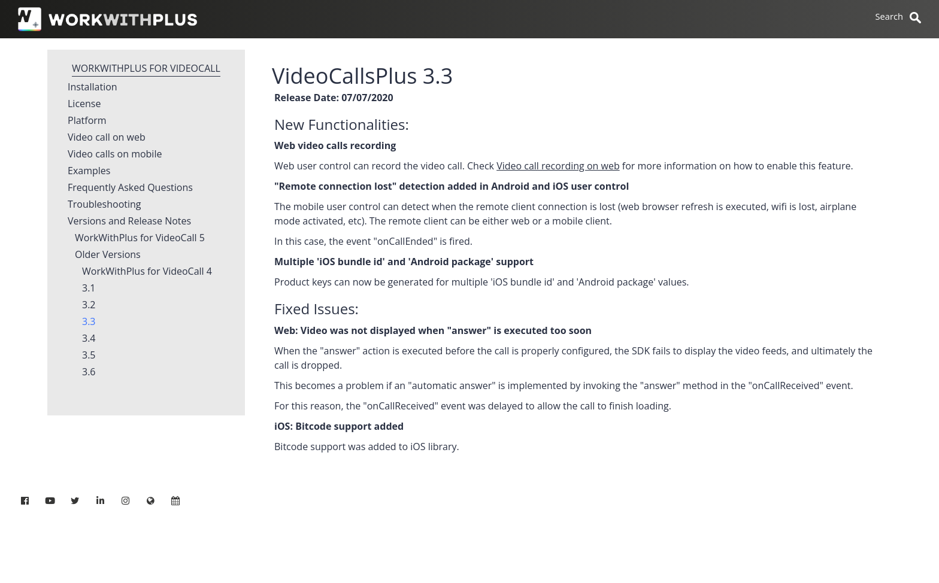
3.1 (89, 288)
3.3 (89, 322)
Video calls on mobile (115, 154)
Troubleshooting (104, 205)
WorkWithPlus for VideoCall (146, 68)
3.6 (89, 372)
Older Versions (108, 255)
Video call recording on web (558, 165)
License (84, 104)
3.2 (89, 305)
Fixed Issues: (316, 308)
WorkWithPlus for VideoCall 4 (147, 272)
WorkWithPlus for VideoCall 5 (140, 238)
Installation (92, 87)
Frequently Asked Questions (130, 188)
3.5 (89, 356)
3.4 (89, 339)
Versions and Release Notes (129, 221)
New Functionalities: (341, 124)
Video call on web (107, 138)
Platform (87, 121)
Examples (89, 171)
